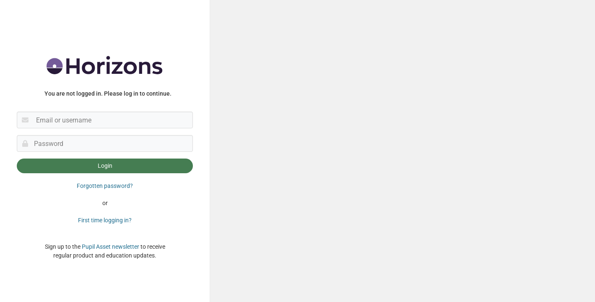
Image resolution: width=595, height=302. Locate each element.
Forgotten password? (105, 185)
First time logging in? (105, 220)
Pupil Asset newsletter (110, 246)
